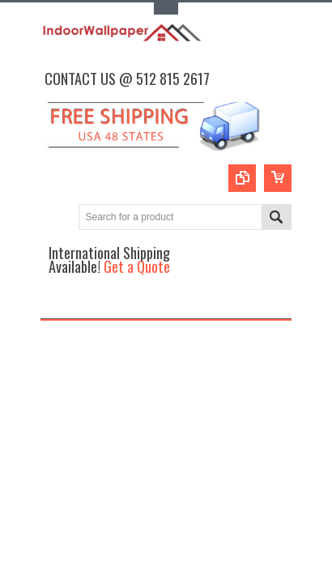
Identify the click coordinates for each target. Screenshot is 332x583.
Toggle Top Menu (166, 8)
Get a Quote (137, 266)
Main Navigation (54, 304)
